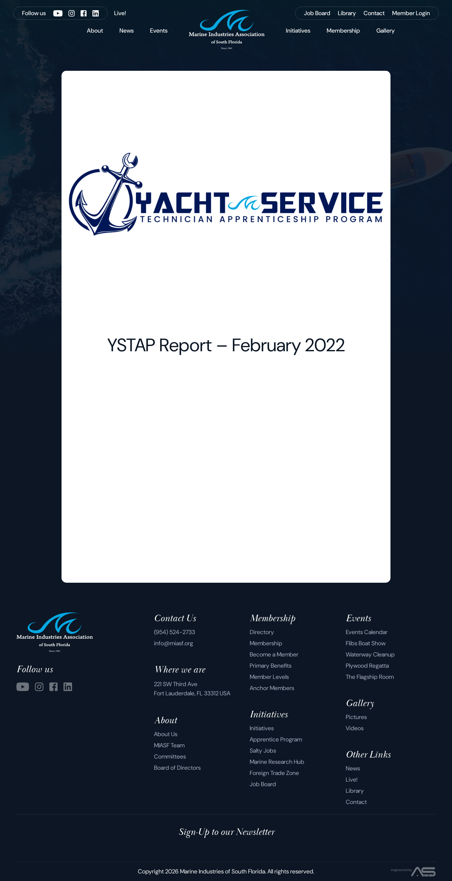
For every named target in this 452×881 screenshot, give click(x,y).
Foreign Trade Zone (274, 773)
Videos (355, 728)
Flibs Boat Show (366, 643)
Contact (356, 802)
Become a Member (274, 654)
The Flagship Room (370, 677)
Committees (170, 757)
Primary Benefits (270, 666)
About (95, 31)
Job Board (263, 784)
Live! (352, 780)
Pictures (356, 717)
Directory (262, 632)
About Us (165, 734)
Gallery (385, 31)
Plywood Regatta (367, 666)
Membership (343, 31)
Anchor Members (272, 688)
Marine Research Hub (277, 762)
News (126, 31)
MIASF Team (169, 745)
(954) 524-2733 (174, 632)
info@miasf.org (173, 643)
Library (355, 791)
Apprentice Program (276, 739)
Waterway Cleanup (370, 654)
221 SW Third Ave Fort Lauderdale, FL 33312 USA (192, 688)
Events (158, 31)
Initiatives (298, 31)
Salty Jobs (263, 751)
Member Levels (269, 677)
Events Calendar (367, 632)
